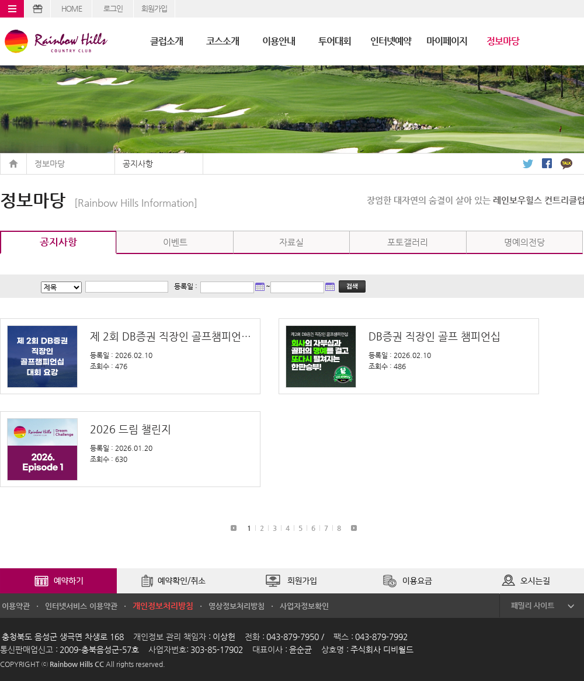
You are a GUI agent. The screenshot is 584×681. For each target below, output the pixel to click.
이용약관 (16, 606)
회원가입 (154, 8)
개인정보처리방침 (163, 605)
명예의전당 (524, 242)
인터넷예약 (390, 41)
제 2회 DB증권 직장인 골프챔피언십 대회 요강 (170, 336)
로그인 (113, 8)
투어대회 (334, 41)
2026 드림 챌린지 (130, 429)
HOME (71, 8)
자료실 (291, 242)
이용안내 (278, 41)
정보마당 (502, 41)
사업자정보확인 (304, 606)
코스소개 (222, 41)
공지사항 (138, 163)
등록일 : (185, 286)
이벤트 (175, 242)
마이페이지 (446, 41)
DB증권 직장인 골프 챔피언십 (434, 336)
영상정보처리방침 (236, 606)
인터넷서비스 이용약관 (81, 606)
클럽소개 (166, 41)
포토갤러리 (407, 242)
